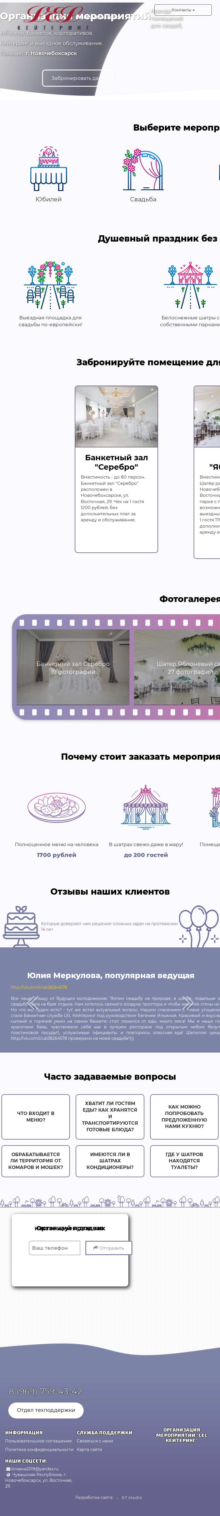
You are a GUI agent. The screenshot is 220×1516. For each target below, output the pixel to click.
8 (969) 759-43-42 (45, 1391)
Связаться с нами (95, 1441)
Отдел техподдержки (46, 1410)
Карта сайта (89, 1449)
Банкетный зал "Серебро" (116, 461)
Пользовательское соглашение (38, 1441)
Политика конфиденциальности (39, 1449)
